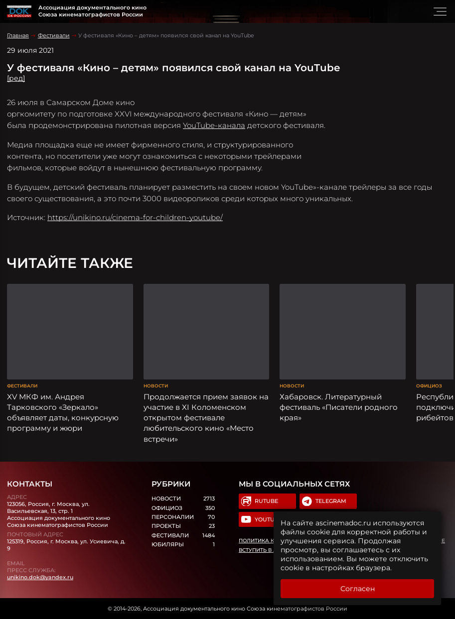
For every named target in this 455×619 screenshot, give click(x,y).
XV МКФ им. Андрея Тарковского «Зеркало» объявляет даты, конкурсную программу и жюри (63, 412)
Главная (18, 35)
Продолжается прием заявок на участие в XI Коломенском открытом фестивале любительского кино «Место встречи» (206, 418)
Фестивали (54, 35)
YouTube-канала (214, 125)
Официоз (429, 385)
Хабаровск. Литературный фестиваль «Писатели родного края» (339, 407)
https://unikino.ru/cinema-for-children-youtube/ (135, 217)
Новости (156, 385)
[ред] (16, 78)
